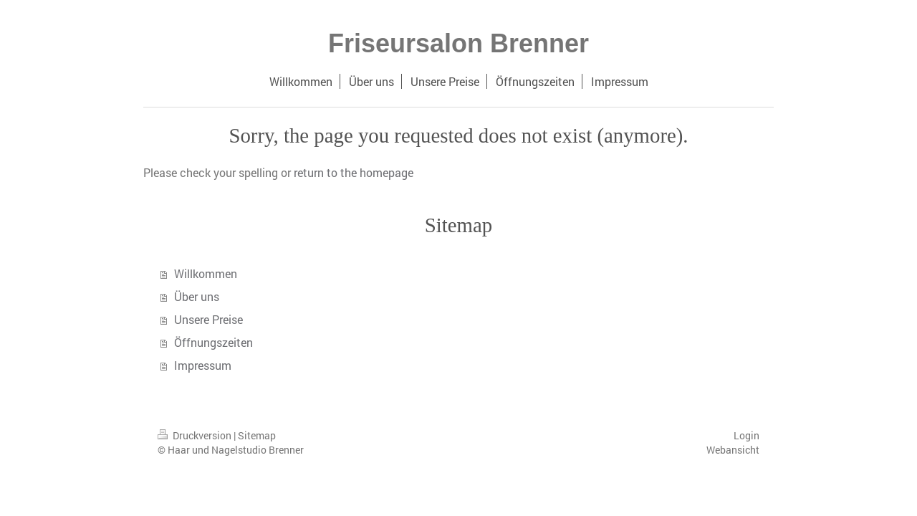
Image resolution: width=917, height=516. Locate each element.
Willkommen (205, 273)
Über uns (196, 296)
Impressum (202, 365)
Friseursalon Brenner (458, 43)
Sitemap (257, 435)
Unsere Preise (208, 319)
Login (746, 435)
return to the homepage (353, 172)
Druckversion (196, 435)
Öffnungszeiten (213, 342)
